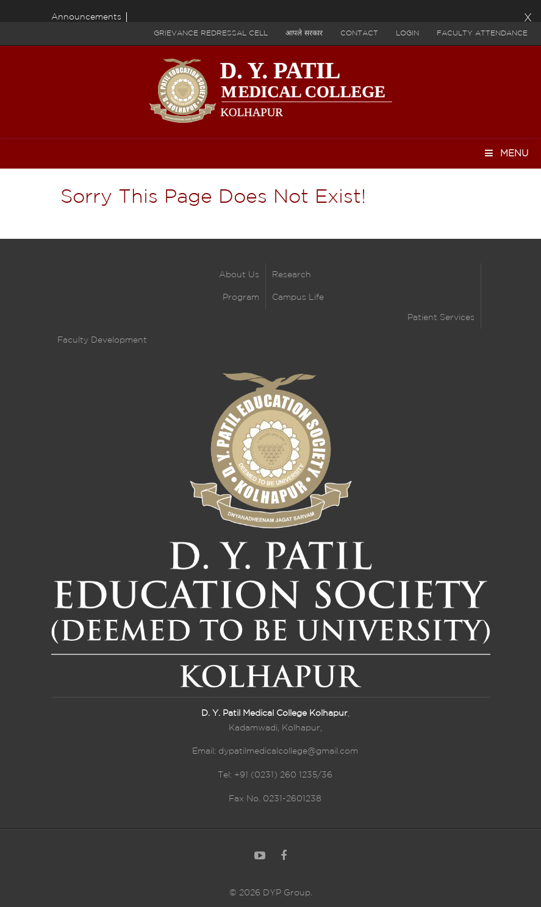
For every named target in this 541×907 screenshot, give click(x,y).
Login (407, 33)
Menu (506, 153)
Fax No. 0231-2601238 (275, 799)
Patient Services (441, 317)
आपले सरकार (304, 33)
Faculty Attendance (482, 33)
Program (241, 297)
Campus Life (298, 297)
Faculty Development (102, 340)
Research (291, 275)
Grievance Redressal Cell (211, 33)
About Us (239, 275)
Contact (359, 33)
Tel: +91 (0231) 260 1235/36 (275, 775)
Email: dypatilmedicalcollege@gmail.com (275, 751)
